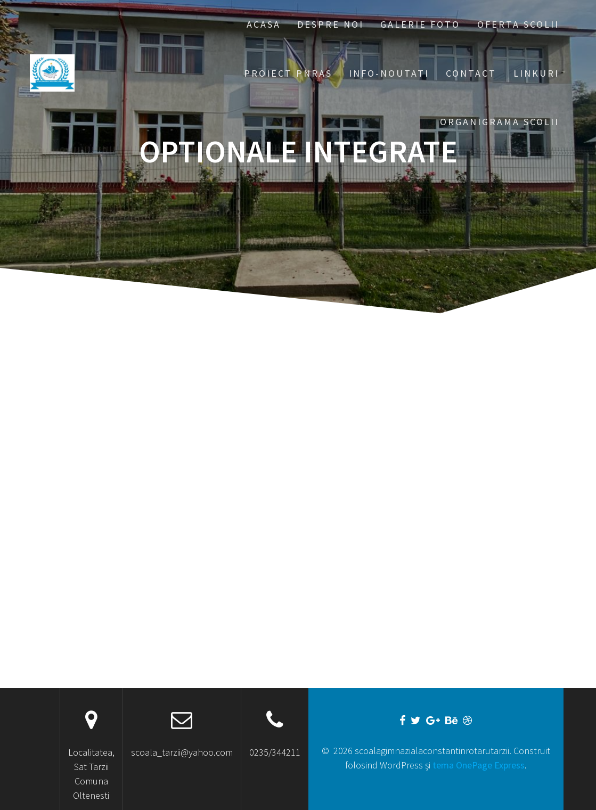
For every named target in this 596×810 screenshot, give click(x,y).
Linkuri (536, 73)
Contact (471, 73)
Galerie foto (420, 24)
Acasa (264, 24)
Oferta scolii (518, 24)
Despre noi (330, 24)
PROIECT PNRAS (288, 73)
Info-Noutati (389, 73)
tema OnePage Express (478, 765)
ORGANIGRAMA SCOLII (499, 122)
